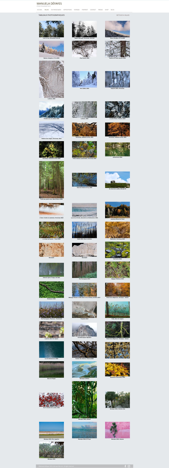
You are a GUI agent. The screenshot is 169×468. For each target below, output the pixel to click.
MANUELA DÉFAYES (49, 3)
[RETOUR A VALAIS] (123, 15)
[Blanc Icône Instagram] (128, 466)
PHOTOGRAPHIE (44, 6)
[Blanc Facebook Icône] (125, 466)
